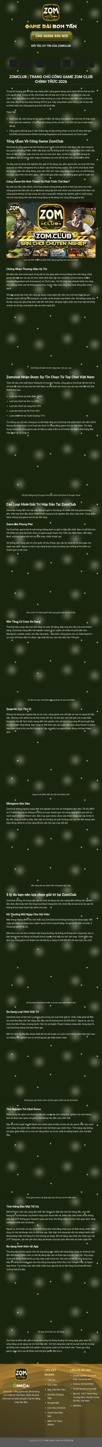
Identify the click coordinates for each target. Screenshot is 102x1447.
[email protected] (88, 1389)
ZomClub (39, 95)
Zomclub (7, 1391)
